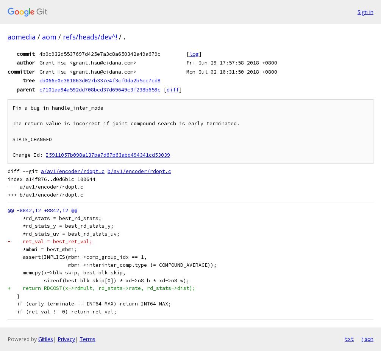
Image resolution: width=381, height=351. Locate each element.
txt (349, 338)
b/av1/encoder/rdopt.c (139, 171)
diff (173, 89)
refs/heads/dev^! (90, 36)
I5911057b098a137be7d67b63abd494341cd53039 (108, 155)
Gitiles (45, 339)
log (193, 53)
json (367, 338)
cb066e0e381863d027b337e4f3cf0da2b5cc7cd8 (100, 80)
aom (49, 36)
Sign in (365, 12)
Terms (87, 339)
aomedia (22, 36)
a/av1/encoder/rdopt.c (73, 171)
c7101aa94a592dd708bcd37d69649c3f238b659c (100, 89)
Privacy (66, 339)
